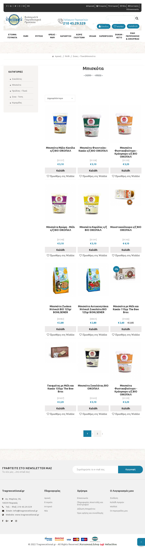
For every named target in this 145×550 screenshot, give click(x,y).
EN (28, 6)
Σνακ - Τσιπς (16, 97)
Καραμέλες (16, 103)
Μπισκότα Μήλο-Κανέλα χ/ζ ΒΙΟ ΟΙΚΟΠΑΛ (60, 150)
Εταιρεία (101, 6)
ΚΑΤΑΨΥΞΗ (66, 36)
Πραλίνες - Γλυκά (18, 91)
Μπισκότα (15, 85)
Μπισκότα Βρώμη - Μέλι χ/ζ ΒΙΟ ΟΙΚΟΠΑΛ (60, 229)
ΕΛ (24, 6)
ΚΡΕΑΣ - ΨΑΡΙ (52, 36)
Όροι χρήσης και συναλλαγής (90, 513)
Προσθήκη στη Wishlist (61, 176)
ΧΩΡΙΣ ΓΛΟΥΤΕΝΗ (79, 36)
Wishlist (113, 507)
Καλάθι (60, 171)
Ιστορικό (113, 6)
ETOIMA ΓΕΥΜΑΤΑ (12, 36)
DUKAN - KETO (119, 36)
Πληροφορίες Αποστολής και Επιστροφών (90, 504)
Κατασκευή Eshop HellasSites (98, 545)
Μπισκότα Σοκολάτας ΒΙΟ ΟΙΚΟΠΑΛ (93, 388)
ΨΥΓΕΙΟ (39, 36)
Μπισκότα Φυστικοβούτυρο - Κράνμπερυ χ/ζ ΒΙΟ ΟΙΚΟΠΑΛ (126, 153)
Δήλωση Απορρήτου (86, 509)
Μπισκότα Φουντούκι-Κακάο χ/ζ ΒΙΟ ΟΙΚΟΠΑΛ (93, 150)
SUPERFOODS (106, 36)
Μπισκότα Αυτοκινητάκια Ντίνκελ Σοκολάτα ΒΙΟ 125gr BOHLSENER (93, 309)
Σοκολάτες (16, 79)
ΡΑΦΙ (25, 36)
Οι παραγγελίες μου (119, 511)
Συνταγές (133, 6)
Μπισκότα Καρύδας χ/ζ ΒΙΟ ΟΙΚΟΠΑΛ (93, 229)
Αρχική (90, 6)
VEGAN (92, 36)
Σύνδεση (114, 499)
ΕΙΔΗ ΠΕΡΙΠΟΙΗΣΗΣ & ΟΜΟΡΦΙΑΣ (133, 36)
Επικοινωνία (133, 9)
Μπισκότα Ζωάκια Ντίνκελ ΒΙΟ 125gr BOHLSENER (60, 309)
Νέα (123, 6)
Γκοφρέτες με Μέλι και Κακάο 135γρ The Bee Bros (60, 389)
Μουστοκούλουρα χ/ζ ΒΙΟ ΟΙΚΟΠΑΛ (125, 229)
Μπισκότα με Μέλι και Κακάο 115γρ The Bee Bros (126, 309)
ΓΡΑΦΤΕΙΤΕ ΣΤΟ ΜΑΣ (27, 468)
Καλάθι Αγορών (117, 503)
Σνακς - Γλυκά (79, 57)
